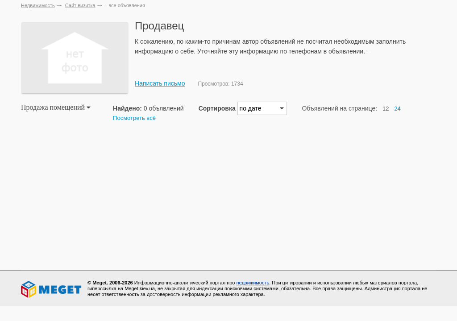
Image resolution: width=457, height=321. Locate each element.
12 (385, 108)
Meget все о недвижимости (52, 289)
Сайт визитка (80, 5)
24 (397, 108)
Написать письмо (160, 83)
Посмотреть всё (134, 118)
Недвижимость (38, 5)
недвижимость (252, 282)
